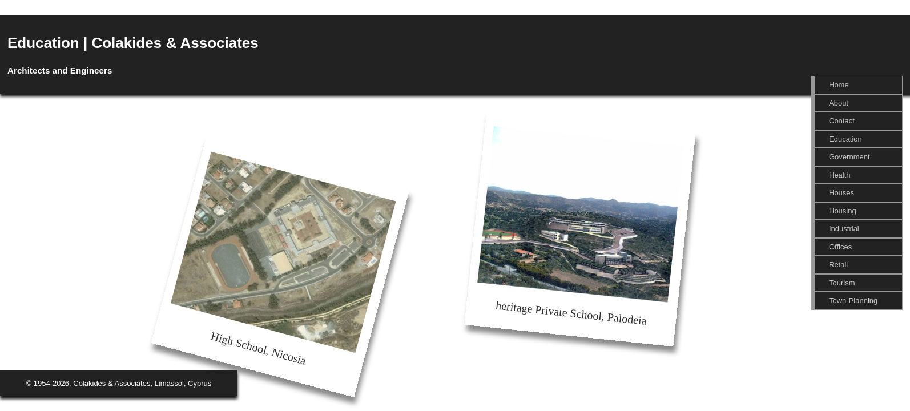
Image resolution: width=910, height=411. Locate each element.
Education (845, 139)
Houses (841, 192)
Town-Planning (853, 300)
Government (849, 156)
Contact (842, 120)
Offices (840, 247)
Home (839, 84)
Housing (842, 211)
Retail (838, 264)
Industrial (844, 228)
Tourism (842, 283)
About (838, 103)
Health (840, 175)
